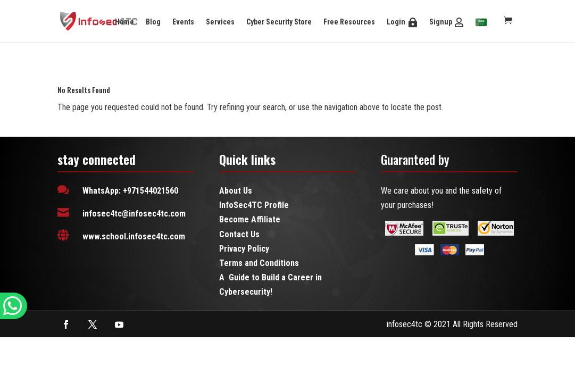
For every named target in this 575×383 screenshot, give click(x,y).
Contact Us (239, 234)
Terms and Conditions (259, 263)
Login (396, 22)
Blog (153, 22)
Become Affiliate (249, 219)
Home (124, 22)
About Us (235, 191)
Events (183, 22)
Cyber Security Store (279, 22)
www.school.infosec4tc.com (133, 236)
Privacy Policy (244, 249)
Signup (440, 22)
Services (220, 22)
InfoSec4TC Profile (254, 205)
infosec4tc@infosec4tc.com (134, 214)
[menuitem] (481, 23)
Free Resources (349, 22)
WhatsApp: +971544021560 (130, 191)
